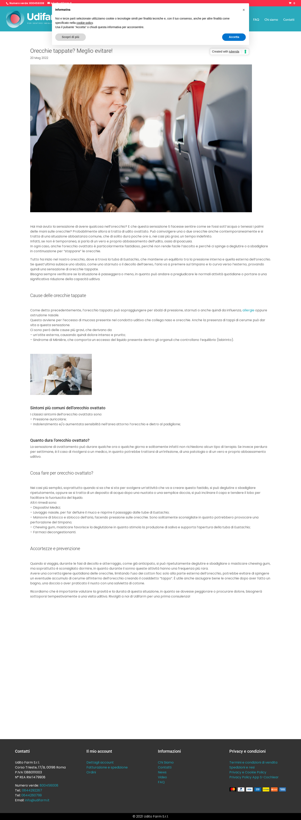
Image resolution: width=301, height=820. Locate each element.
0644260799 (31, 795)
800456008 (36, 3)
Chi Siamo (166, 762)
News (162, 772)
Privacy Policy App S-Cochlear (254, 777)
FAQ (256, 20)
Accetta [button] (234, 37)
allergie (248, 310)
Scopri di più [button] (70, 37)
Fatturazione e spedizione (107, 767)
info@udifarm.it (37, 800)
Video (162, 777)
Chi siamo (271, 20)
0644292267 (32, 790)
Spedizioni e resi (242, 767)
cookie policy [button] (85, 22)
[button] (243, 10)
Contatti (288, 20)
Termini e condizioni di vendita (253, 762)
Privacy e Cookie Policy (247, 772)
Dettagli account (100, 762)
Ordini (91, 772)
